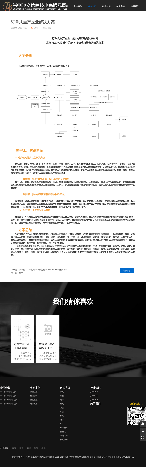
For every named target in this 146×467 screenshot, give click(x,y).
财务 (62, 420)
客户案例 (35, 387)
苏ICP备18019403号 (35, 457)
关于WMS (94, 400)
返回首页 (127, 270)
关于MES (94, 396)
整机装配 (33, 400)
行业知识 (95, 387)
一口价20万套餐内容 (8, 404)
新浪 (29, 448)
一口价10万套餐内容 (8, 400)
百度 (14, 448)
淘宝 (36, 448)
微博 (43, 448)
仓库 (62, 400)
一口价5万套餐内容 (8, 396)
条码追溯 (64, 436)
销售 (62, 396)
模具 (62, 416)
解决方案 (65, 387)
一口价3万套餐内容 (8, 392)
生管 (62, 412)
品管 (62, 408)
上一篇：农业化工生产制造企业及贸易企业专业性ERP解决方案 (39, 269)
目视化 (63, 432)
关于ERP (94, 392)
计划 (62, 404)
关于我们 (95, 403)
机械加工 (33, 396)
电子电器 (33, 404)
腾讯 (21, 448)
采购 (62, 392)
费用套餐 (5, 387)
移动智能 (64, 440)
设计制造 (64, 428)
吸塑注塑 (33, 392)
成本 (62, 424)
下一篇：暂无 (17, 273)
